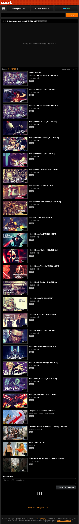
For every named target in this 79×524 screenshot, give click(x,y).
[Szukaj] (33, 15)
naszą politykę (41, 519)
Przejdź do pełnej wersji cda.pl (39, 508)
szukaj (72, 15)
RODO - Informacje (64, 521)
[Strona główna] (6, 2)
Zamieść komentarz (65, 487)
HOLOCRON (11, 69)
